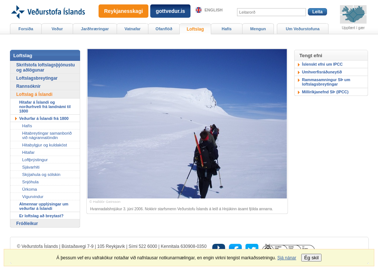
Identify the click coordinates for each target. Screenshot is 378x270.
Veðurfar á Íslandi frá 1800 (44, 118)
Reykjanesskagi (123, 11)
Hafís (227, 29)
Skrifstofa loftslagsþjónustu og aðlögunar (45, 67)
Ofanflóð (163, 29)
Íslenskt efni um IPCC (322, 64)
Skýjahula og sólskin (41, 174)
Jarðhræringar (95, 29)
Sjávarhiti (30, 167)
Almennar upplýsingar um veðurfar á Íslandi (43, 206)
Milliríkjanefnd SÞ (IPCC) (325, 92)
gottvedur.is (170, 11)
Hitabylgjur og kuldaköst (44, 145)
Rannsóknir (28, 86)
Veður (57, 29)
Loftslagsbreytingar (37, 78)
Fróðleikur (27, 223)
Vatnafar (132, 29)
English (214, 10)
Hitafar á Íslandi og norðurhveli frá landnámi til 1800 (45, 106)
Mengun (258, 29)
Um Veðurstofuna (302, 29)
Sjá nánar (286, 257)
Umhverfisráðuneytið (322, 72)
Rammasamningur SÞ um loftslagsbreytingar (326, 81)
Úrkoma (29, 189)
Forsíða (25, 29)
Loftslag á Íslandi (34, 94)
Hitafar (28, 152)
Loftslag (195, 29)
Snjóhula (30, 182)
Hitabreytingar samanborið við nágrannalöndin (47, 135)
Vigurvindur (33, 196)
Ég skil (311, 257)
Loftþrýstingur (35, 160)
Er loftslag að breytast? (41, 216)
